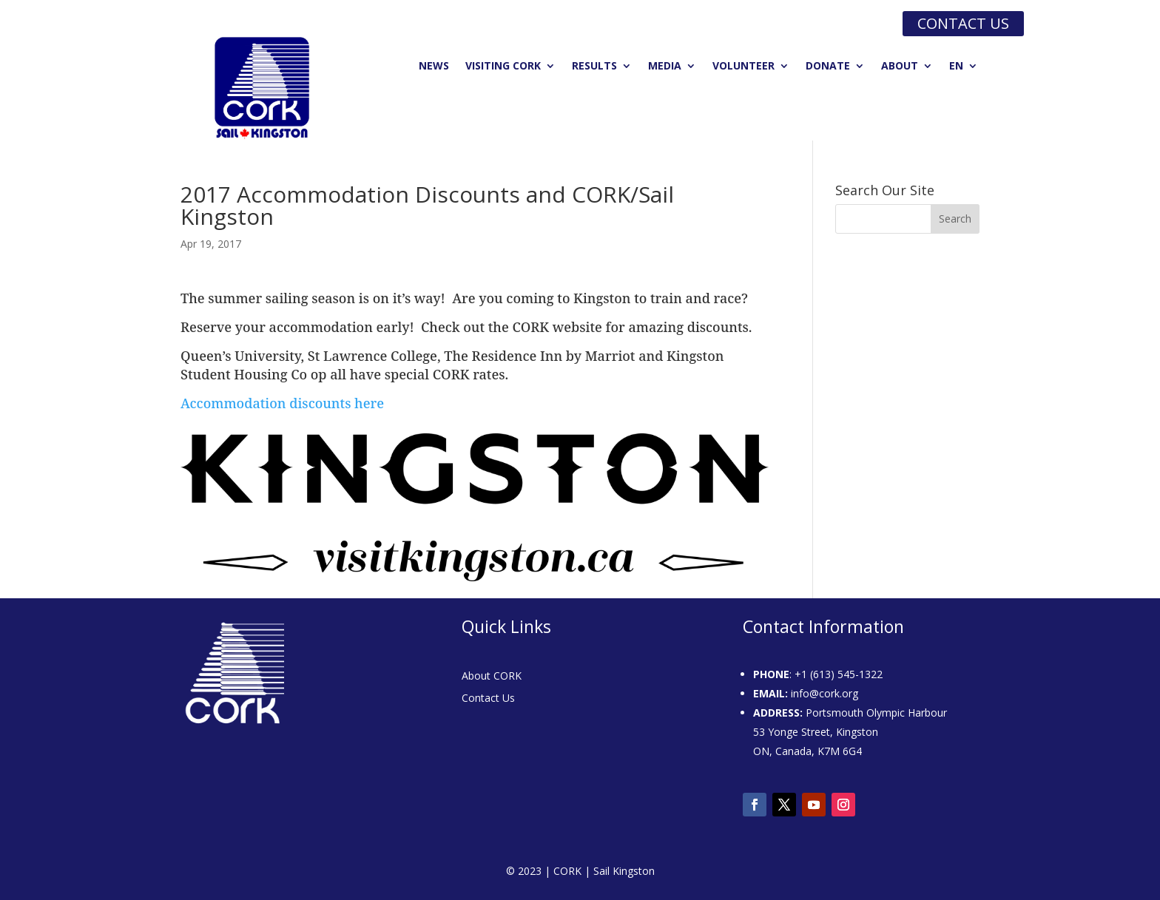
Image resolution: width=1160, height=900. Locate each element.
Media (664, 66)
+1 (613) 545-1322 (839, 674)
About (899, 66)
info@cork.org (824, 693)
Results (594, 66)
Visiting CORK (503, 66)
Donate (828, 66)
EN (956, 66)
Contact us (963, 23)
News (434, 66)
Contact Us (488, 699)
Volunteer (743, 66)
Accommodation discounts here (282, 403)
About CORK (492, 677)
